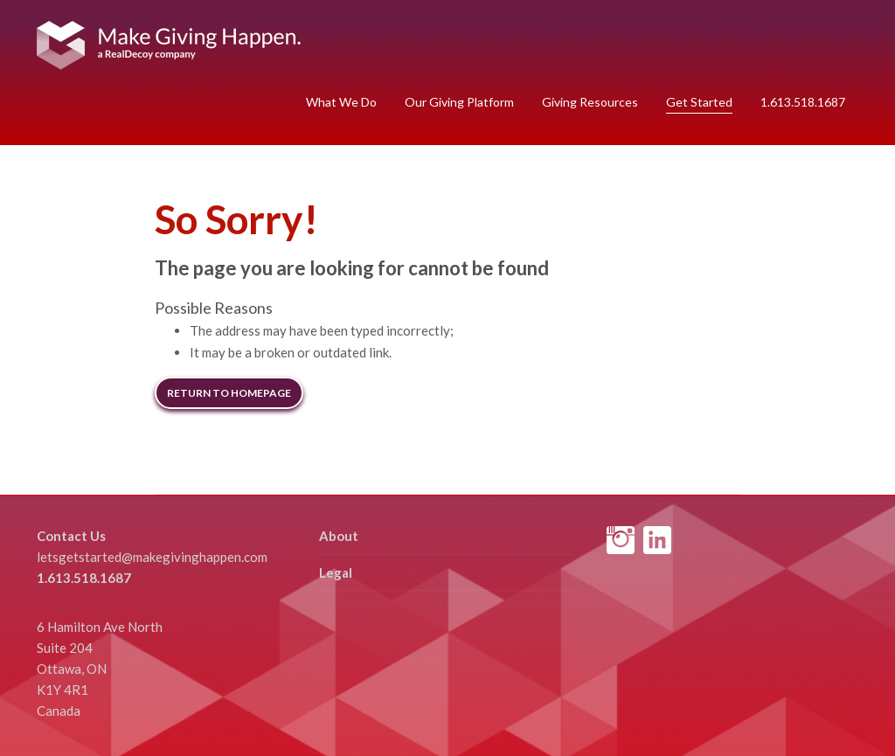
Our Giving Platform (459, 101)
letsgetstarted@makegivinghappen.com (152, 557)
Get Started (699, 101)
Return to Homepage (229, 392)
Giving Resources (590, 101)
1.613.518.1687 (802, 101)
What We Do (341, 101)
